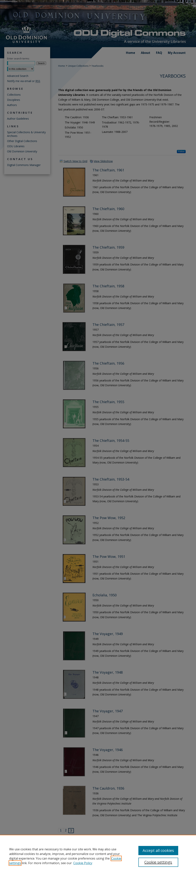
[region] (98, 856)
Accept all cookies (158, 850)
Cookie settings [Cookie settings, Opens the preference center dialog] (158, 862)
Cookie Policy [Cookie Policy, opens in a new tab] (82, 863)
